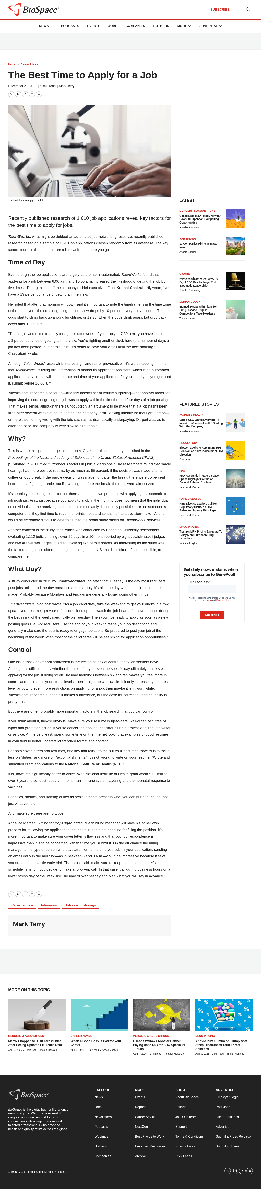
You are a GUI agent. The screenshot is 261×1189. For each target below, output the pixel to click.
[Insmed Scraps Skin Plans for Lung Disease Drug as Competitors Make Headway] (235, 309)
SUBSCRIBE (220, 9)
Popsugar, (63, 823)
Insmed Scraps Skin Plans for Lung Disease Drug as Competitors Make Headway (198, 310)
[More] (51, 26)
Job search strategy (80, 905)
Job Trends (188, 238)
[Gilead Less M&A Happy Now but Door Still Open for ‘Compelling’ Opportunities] (235, 218)
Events (93, 26)
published (16, 464)
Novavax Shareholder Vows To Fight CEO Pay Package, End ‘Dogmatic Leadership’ (198, 282)
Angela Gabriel (187, 252)
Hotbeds (161, 26)
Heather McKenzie (189, 487)
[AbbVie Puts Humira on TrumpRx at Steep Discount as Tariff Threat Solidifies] (224, 1015)
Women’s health (191, 414)
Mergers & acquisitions (197, 210)
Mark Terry (66, 86)
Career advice (22, 905)
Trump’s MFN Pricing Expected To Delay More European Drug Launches (200, 535)
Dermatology (189, 301)
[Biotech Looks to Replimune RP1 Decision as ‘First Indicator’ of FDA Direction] (235, 450)
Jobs (112, 26)
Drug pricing (189, 526)
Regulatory (188, 442)
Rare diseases (190, 498)
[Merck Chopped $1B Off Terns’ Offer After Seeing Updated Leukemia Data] (37, 1015)
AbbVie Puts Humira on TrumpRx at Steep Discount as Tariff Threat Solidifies (221, 1045)
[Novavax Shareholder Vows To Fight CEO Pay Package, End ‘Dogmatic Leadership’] (235, 281)
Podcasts (70, 26)
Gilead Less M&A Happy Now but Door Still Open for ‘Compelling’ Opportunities (200, 219)
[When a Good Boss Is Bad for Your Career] (99, 1015)
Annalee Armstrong (189, 227)
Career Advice (29, 64)
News (44, 26)
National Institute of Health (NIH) (93, 764)
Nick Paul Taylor (188, 543)
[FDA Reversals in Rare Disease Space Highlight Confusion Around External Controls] (235, 478)
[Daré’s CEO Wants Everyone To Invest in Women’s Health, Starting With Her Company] (235, 422)
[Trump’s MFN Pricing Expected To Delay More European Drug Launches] (235, 534)
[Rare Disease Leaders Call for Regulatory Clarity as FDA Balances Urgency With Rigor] (235, 506)
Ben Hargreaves (188, 459)
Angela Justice (110, 1050)
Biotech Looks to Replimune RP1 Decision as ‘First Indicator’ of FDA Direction (201, 451)
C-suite (184, 273)
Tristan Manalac (188, 318)
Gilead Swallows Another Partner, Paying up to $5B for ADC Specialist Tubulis (159, 1045)
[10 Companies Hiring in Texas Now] (235, 246)
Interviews (49, 905)
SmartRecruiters (71, 581)
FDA (182, 470)
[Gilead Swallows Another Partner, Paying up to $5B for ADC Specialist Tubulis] (161, 1015)
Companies (135, 26)
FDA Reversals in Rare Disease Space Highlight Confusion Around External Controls (199, 479)
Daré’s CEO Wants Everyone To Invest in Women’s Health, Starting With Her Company (201, 423)
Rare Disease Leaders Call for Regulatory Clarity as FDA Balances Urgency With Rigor (198, 507)
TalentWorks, (19, 237)
